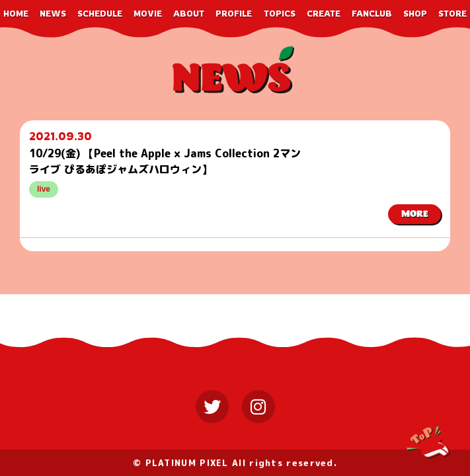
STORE (452, 14)
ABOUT (188, 14)
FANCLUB (372, 14)
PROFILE (233, 14)
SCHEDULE (99, 14)
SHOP (415, 14)
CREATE (323, 14)
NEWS (53, 14)
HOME (15, 14)
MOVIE (148, 14)
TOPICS (279, 14)
